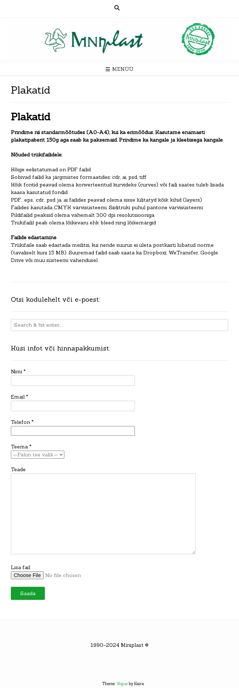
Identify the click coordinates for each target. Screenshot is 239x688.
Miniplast (132, 645)
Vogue (122, 683)
